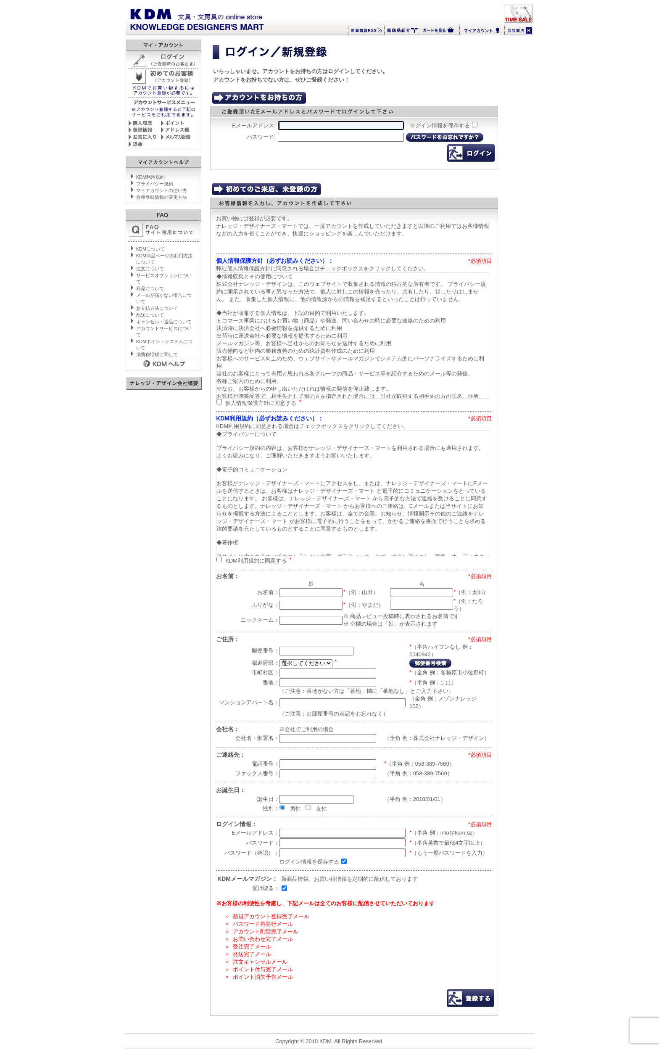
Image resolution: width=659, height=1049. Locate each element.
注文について (150, 268)
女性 (321, 808)
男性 (295, 808)
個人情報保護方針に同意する (260, 402)
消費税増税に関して (157, 354)
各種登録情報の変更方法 (161, 197)
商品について (150, 288)
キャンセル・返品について (164, 321)
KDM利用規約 (150, 177)
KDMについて (150, 248)
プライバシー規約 (154, 183)
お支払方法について (157, 308)
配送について (150, 314)
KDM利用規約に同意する (256, 560)
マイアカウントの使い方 (161, 190)
